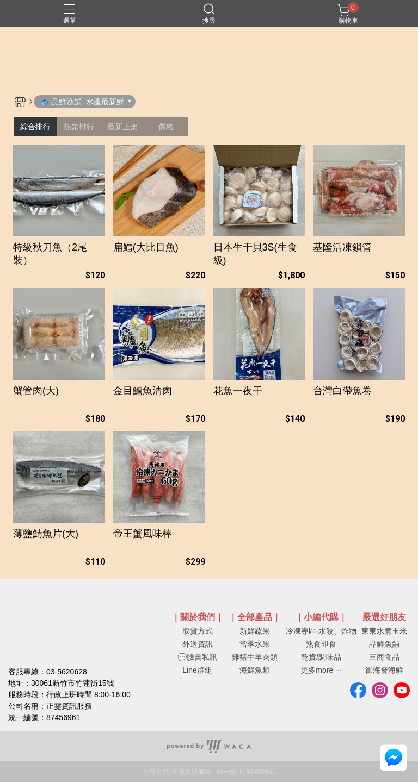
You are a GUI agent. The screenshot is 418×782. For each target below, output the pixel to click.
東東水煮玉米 (384, 631)
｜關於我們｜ (197, 617)
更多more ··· (320, 670)
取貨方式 (197, 631)
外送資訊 (197, 644)
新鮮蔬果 (254, 631)
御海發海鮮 (384, 670)
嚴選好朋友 (384, 617)
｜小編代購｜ (321, 617)
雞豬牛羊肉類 (255, 657)
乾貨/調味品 (321, 657)
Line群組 (197, 670)
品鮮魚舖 (384, 644)
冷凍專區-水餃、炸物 (321, 631)
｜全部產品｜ (255, 617)
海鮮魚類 (254, 670)
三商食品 (384, 657)
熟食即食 (321, 644)
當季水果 (254, 644)
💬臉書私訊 (197, 657)
